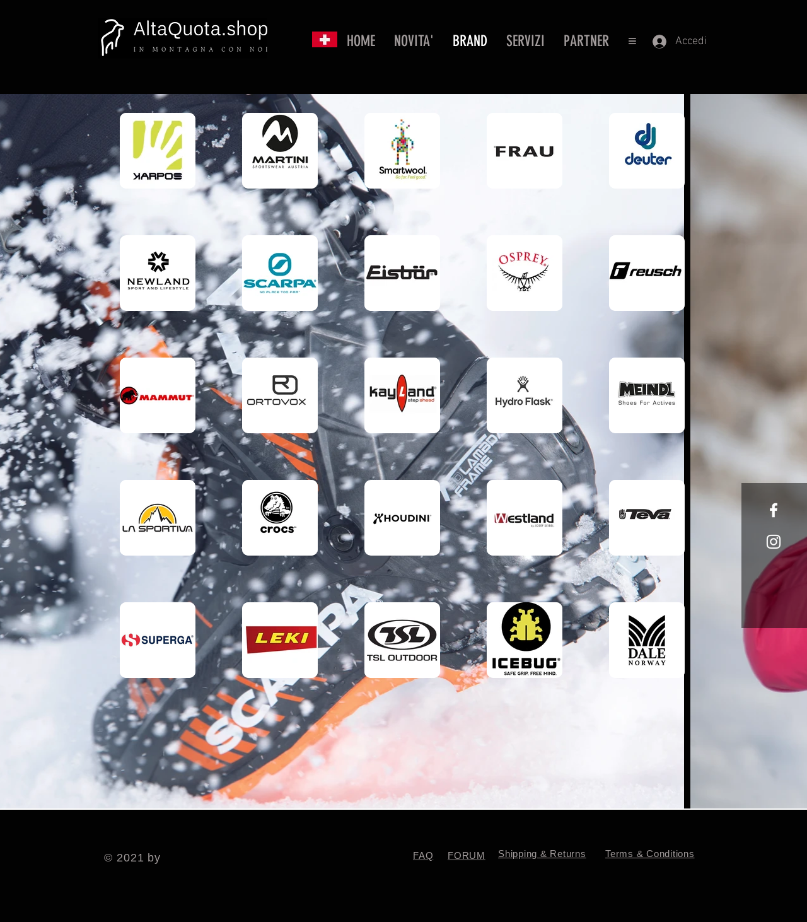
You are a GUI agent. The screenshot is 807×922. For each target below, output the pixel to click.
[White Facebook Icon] (773, 510)
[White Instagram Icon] (773, 541)
